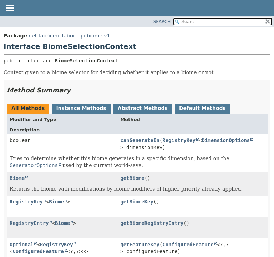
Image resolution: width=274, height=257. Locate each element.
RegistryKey (179, 140)
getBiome (132, 178)
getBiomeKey (136, 202)
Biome (17, 178)
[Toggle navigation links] (10, 9)
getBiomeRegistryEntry (151, 223)
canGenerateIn (139, 140)
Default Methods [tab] (202, 108)
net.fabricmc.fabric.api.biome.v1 (69, 36)
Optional (22, 244)
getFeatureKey (139, 244)
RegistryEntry (29, 223)
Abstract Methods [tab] (143, 108)
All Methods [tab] (28, 108)
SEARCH (162, 21)
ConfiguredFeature (38, 251)
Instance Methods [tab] (81, 108)
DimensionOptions (226, 140)
